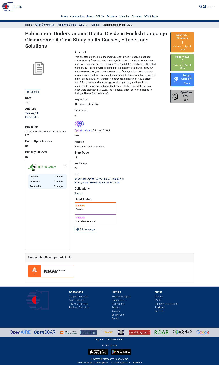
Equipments (118, 314)
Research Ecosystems (166, 303)
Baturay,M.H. (32, 117)
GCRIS (158, 300)
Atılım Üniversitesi (44, 24)
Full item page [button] (85, 229)
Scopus (95, 24)
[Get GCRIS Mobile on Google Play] (121, 352)
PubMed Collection (79, 307)
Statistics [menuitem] (124, 16)
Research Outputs (121, 296)
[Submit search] (201, 7)
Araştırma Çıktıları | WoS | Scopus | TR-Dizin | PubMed (73, 24)
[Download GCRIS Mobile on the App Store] (98, 352)
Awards (116, 311)
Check (186, 83)
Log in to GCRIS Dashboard (109, 339)
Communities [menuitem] (77, 16)
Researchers (118, 303)
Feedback (160, 307)
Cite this (33, 91)
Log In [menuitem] (210, 6)
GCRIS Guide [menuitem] (151, 16)
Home (28, 24)
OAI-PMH (159, 311)
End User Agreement (120, 362)
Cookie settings (84, 362)
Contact (159, 296)
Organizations (119, 300)
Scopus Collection (78, 296)
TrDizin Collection (78, 303)
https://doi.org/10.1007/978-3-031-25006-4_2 (99, 178)
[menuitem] (204, 7)
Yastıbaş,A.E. (32, 113)
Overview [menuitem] (137, 16)
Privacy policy (101, 362)
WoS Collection (77, 300)
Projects (116, 307)
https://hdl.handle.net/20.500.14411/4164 (97, 182)
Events (115, 318)
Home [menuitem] (64, 16)
